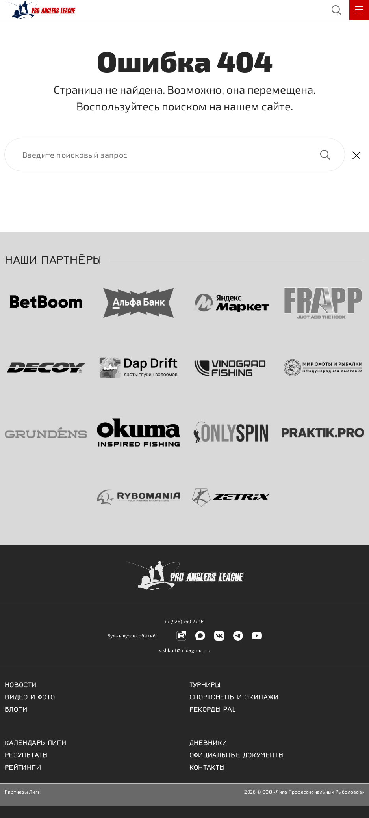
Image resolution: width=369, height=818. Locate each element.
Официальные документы (236, 754)
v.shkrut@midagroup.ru (184, 650)
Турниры (205, 684)
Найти (325, 154)
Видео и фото (30, 696)
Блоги (16, 708)
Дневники (208, 742)
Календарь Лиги (35, 742)
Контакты (207, 766)
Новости (21, 684)
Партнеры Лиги (23, 791)
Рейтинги (23, 766)
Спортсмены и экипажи (234, 696)
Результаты (26, 754)
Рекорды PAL (212, 708)
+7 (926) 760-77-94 (184, 621)
